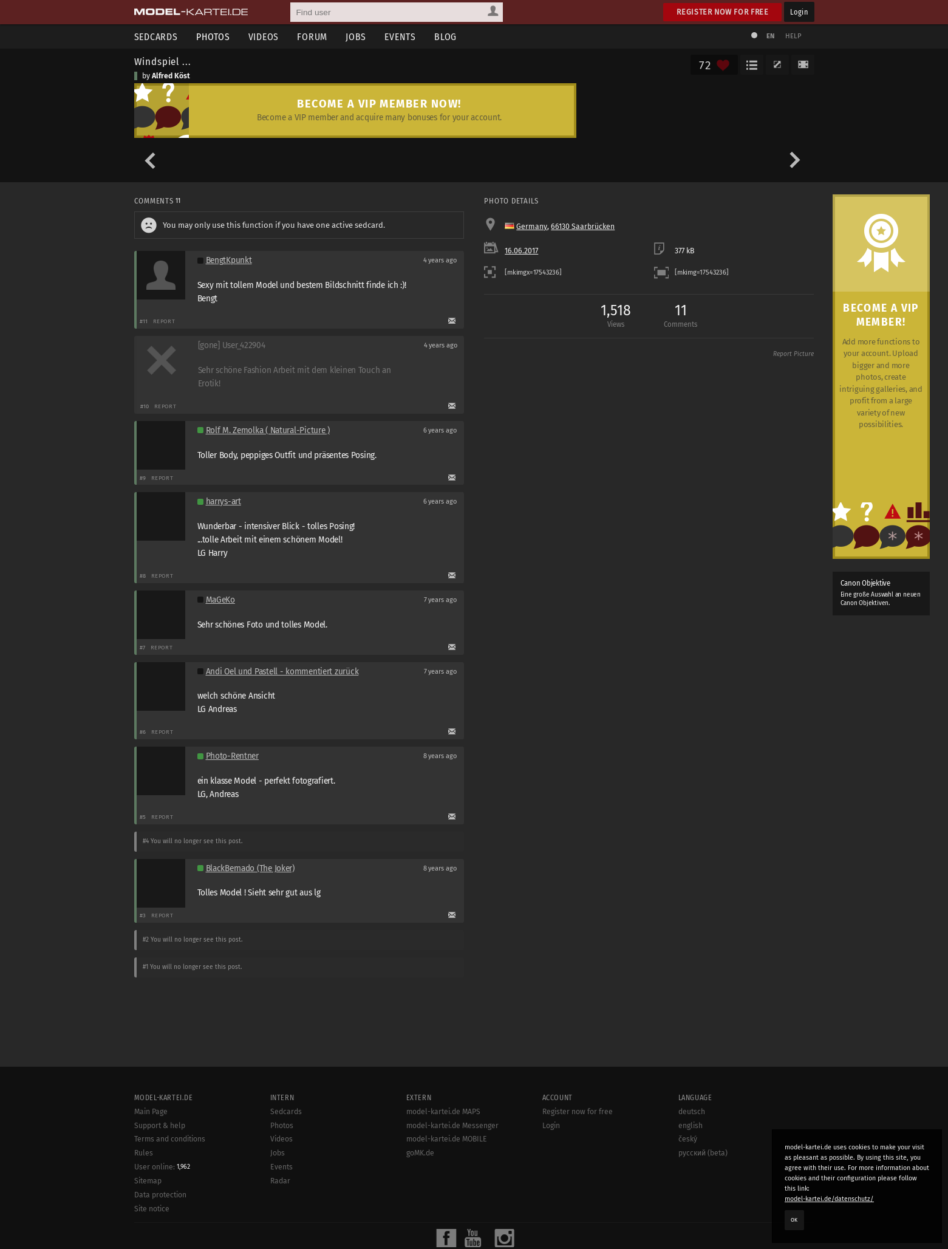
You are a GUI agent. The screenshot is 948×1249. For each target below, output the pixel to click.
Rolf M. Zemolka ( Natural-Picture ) (268, 430)
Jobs (356, 37)
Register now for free (722, 11)
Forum (312, 37)
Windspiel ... (162, 61)
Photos (213, 37)
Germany (531, 226)
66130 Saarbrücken (583, 226)
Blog (445, 37)
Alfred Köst (171, 76)
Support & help (159, 1241)
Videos (263, 37)
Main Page (151, 1227)
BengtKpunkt (229, 260)
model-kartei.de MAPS (443, 1227)
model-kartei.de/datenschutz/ (829, 1199)
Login (799, 11)
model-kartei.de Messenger (452, 1241)
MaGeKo (220, 600)
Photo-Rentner (232, 756)
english (690, 1241)
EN (770, 36)
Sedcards (156, 37)
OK (794, 1219)
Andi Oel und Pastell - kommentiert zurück (282, 671)
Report (164, 321)
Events (400, 37)
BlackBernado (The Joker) (250, 868)
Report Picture (793, 354)
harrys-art (223, 501)
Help (793, 36)
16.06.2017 (521, 251)
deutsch (691, 1227)
